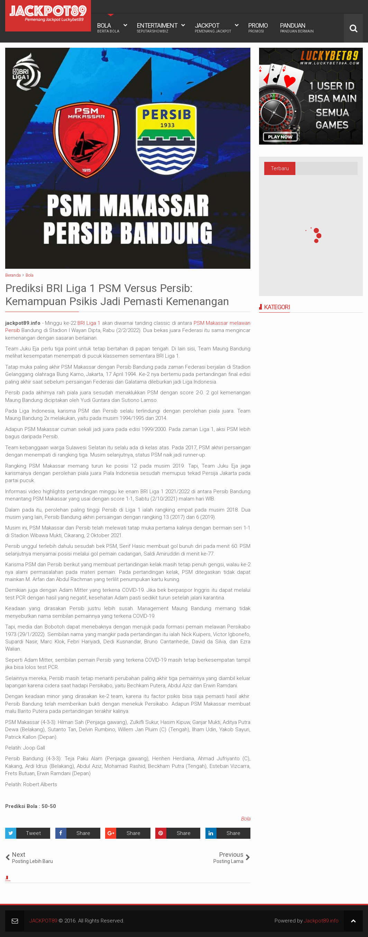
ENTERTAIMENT (157, 28)
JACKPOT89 (43, 921)
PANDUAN (297, 28)
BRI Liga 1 (88, 323)
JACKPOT (213, 28)
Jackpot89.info (321, 921)
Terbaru (280, 168)
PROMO (258, 28)
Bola (245, 819)
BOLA (108, 28)
